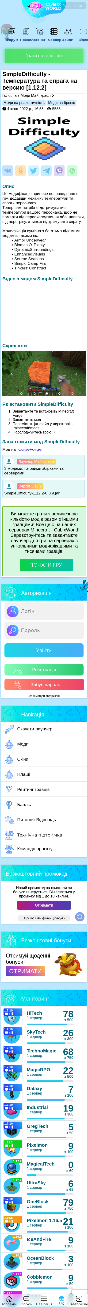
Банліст (19, 804)
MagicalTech (41, 1163)
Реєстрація (34, 670)
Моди (16, 744)
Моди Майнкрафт (36, 95)
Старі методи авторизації (44, 696)
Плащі (17, 774)
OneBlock (38, 1201)
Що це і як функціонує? (44, 918)
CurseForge (30, 449)
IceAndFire (39, 1239)
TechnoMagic (41, 1050)
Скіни (16, 759)
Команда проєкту (29, 849)
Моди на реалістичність (24, 103)
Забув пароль (36, 685)
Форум (12, 37)
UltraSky (36, 1182)
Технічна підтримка (33, 835)
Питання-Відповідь (30, 820)
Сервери (54, 37)
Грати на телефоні (44, 55)
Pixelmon (37, 1145)
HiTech (34, 1013)
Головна (9, 95)
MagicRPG (38, 1069)
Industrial (37, 1107)
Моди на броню (61, 103)
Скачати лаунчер (28, 729)
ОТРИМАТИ (25, 971)
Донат (40, 37)
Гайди (68, 37)
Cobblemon (40, 1277)
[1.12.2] (36, 87)
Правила (26, 37)
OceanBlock (40, 1258)
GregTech (37, 1126)
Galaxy (34, 1088)
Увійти (44, 650)
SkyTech (36, 1032)
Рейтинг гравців (27, 789)
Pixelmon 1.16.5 (44, 1220)
